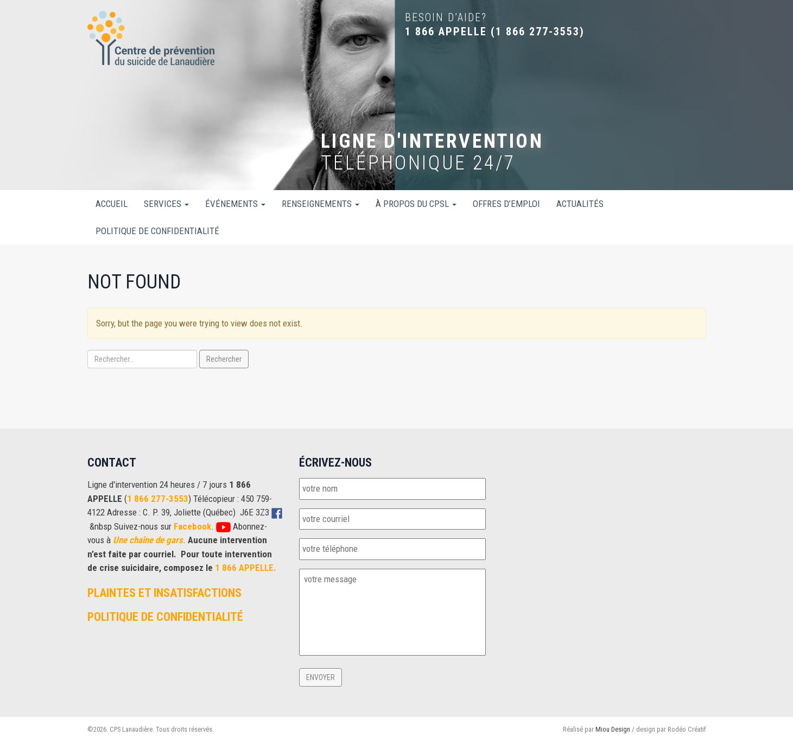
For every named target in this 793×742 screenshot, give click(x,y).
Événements (235, 203)
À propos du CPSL (416, 203)
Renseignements (320, 203)
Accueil (112, 203)
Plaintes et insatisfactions (164, 593)
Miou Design (612, 729)
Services (166, 203)
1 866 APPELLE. (245, 567)
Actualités (580, 203)
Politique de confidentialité (157, 230)
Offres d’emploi (506, 203)
